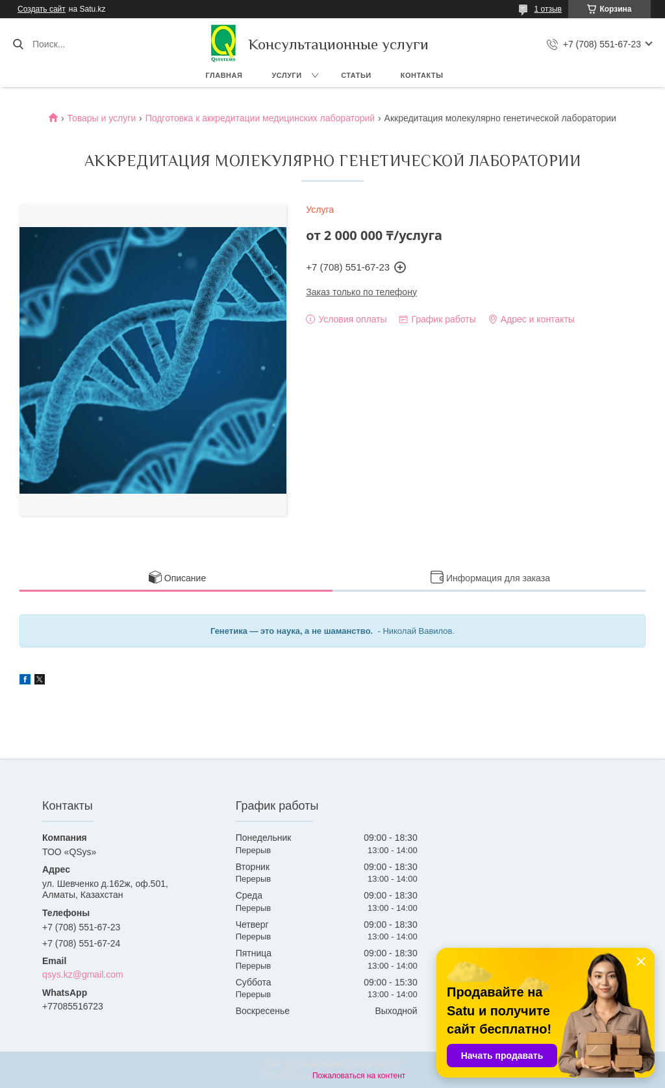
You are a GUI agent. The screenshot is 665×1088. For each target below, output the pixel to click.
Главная (224, 75)
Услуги (286, 75)
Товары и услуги (102, 118)
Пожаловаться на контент (358, 1075)
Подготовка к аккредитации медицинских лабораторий (260, 118)
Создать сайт (42, 9)
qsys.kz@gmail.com (82, 974)
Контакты (422, 75)
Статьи (356, 75)
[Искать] (17, 44)
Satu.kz (388, 1064)
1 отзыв (548, 9)
